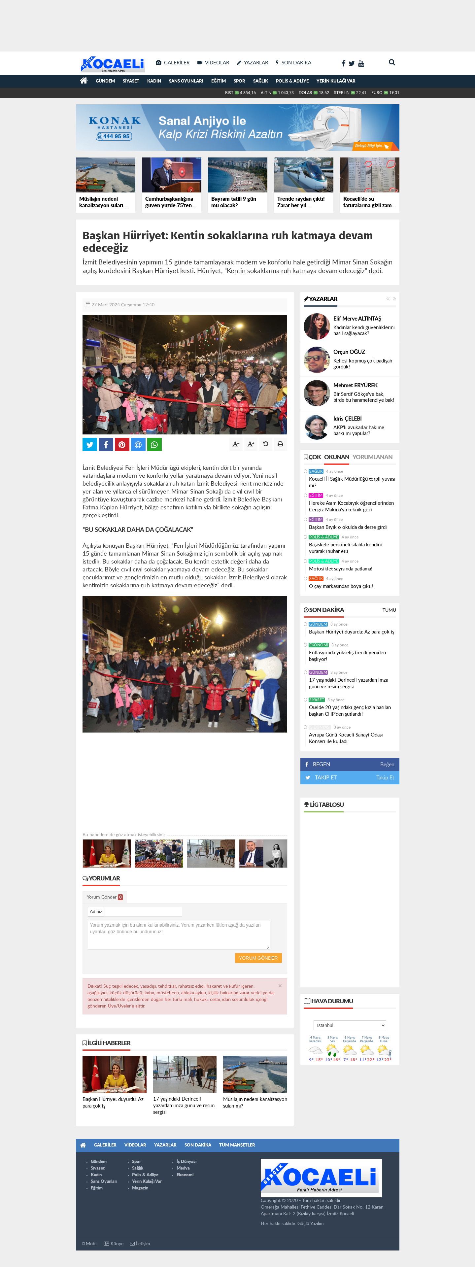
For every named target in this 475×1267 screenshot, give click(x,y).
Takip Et (385, 777)
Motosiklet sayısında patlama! (340, 568)
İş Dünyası (319, 727)
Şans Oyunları (186, 81)
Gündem (105, 81)
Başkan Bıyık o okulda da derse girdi (348, 527)
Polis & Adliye (292, 81)
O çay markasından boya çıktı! (341, 586)
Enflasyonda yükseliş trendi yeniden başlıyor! (347, 656)
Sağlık (260, 81)
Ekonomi (318, 645)
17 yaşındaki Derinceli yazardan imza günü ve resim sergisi (348, 683)
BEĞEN (320, 764)
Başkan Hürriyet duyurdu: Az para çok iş (351, 632)
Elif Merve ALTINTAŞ (357, 319)
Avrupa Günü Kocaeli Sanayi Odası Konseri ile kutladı (346, 738)
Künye (113, 1243)
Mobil (90, 1243)
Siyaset (131, 81)
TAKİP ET (325, 777)
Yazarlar (320, 299)
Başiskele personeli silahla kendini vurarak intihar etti (345, 548)
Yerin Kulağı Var (336, 81)
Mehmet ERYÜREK (355, 385)
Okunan (336, 458)
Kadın (154, 81)
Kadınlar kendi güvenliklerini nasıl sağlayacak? (364, 330)
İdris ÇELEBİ (347, 419)
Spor (239, 81)
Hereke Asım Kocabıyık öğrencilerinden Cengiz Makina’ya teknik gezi (351, 506)
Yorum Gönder (105, 897)
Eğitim (218, 81)
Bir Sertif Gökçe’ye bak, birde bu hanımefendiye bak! (363, 397)
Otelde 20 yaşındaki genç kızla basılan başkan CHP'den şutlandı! (350, 711)
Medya (183, 1168)
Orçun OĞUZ (349, 352)
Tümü (389, 610)
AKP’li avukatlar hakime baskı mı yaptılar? (358, 430)
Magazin (140, 1188)
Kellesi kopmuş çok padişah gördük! (362, 364)
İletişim (140, 1243)
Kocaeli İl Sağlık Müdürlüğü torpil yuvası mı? (352, 482)
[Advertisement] (238, 23)
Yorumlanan (372, 458)
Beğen (387, 764)
